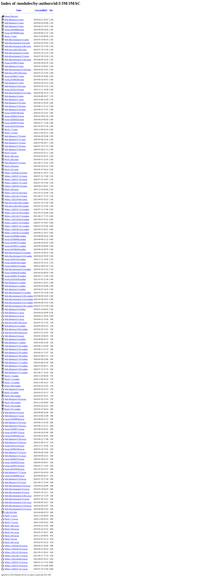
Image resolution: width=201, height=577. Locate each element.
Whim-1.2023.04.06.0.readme (16, 219)
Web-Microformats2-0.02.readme (18, 256)
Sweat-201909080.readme (15, 236)
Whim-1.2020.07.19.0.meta (15, 179)
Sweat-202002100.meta (14, 113)
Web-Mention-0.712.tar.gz (15, 472)
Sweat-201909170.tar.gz (14, 432)
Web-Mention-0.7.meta (14, 99)
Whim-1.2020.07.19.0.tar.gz (16, 566)
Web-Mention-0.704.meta (15, 149)
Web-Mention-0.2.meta (14, 20)
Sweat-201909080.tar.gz (14, 476)
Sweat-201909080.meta (14, 30)
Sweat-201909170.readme (15, 243)
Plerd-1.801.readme (12, 396)
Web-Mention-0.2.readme (15, 283)
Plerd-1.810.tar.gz (11, 529)
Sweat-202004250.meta (14, 119)
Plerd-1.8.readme (11, 392)
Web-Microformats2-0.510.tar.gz (18, 506)
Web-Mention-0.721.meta (15, 163)
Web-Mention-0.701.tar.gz (15, 422)
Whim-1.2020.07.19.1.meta (15, 183)
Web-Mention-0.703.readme (16, 353)
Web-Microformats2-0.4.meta (16, 53)
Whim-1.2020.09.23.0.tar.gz (16, 549)
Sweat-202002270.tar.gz (14, 459)
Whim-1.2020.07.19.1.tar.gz (16, 569)
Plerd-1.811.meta (11, 169)
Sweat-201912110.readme (15, 259)
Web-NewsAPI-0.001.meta (15, 50)
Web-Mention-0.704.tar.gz (15, 442)
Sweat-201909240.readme (15, 249)
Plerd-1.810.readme (12, 406)
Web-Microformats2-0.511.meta (17, 93)
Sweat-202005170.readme (15, 276)
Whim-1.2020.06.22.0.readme (16, 233)
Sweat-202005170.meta (14, 123)
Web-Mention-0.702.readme (16, 349)
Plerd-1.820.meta (11, 189)
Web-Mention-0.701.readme (16, 346)
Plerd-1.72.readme (12, 382)
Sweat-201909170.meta (14, 63)
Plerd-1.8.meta (10, 153)
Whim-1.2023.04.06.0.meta (15, 199)
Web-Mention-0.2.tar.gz (14, 316)
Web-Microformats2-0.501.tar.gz (18, 502)
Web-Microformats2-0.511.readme (18, 303)
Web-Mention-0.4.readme (15, 309)
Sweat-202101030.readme (15, 279)
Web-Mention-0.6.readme (15, 339)
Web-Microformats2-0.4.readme (17, 269)
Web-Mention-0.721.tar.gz (15, 482)
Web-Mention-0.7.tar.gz (14, 416)
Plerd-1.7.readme (11, 376)
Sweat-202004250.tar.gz (14, 462)
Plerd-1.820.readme (12, 402)
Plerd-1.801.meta (11, 156)
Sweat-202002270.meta (14, 116)
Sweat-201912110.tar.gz (14, 446)
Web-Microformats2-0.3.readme (17, 253)
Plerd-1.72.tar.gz (11, 522)
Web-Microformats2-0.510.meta (17, 70)
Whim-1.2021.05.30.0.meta (15, 193)
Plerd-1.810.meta (11, 166)
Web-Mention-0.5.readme (15, 326)
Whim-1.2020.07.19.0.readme (16, 223)
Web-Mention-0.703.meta (15, 109)
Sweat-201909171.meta (14, 76)
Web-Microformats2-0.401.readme (18, 306)
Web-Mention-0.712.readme (16, 366)
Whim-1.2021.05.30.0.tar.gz (16, 552)
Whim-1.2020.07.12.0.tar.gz (16, 562)
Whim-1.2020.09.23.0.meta (15, 186)
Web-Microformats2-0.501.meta (17, 60)
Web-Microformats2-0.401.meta (17, 46)
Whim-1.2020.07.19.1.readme (16, 226)
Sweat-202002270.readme (15, 266)
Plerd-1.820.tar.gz (11, 536)
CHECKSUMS (10, 512)
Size (51, 10)
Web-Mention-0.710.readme (16, 359)
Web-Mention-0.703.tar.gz (15, 439)
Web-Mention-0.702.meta (15, 106)
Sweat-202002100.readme (15, 263)
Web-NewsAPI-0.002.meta (15, 73)
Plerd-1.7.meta (10, 36)
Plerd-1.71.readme (12, 379)
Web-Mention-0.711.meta (15, 139)
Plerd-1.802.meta (11, 159)
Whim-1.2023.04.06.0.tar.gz (16, 559)
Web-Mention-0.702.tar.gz (15, 426)
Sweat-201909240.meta (14, 79)
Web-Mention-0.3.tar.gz (14, 319)
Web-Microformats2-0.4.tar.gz (16, 492)
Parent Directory (11, 16)
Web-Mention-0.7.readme (15, 343)
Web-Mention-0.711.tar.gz (15, 456)
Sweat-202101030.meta (14, 126)
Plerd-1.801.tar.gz (11, 542)
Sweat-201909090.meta (14, 33)
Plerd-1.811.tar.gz (11, 532)
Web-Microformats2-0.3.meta (16, 40)
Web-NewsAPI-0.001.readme (16, 203)
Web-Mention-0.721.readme (16, 372)
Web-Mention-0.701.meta (15, 103)
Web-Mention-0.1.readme (15, 286)
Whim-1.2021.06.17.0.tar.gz (16, 556)
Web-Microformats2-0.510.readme (18, 299)
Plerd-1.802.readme (12, 386)
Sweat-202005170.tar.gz (14, 466)
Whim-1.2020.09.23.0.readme (16, 229)
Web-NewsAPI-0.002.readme (16, 206)
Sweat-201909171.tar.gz (14, 429)
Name (18, 10)
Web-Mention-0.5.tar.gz (14, 389)
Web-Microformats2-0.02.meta (17, 43)
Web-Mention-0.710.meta (15, 136)
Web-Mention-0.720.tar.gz (15, 479)
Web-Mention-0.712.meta (15, 143)
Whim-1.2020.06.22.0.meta (15, 173)
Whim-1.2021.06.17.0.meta (15, 196)
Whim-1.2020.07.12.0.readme (16, 209)
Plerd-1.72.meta (11, 133)
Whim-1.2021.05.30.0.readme (16, 213)
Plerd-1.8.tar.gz (10, 539)
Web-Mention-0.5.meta (14, 83)
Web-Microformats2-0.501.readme (18, 296)
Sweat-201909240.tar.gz (14, 436)
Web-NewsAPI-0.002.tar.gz (15, 333)
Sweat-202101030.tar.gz (14, 469)
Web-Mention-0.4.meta (14, 66)
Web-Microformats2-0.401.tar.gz (18, 496)
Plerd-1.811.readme (12, 409)
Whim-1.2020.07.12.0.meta (15, 176)
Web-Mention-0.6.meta (14, 96)
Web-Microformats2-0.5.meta (16, 56)
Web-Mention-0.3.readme (15, 289)
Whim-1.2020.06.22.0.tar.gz (16, 546)
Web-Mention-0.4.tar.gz (14, 336)
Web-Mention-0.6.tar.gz (14, 412)
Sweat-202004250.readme (15, 273)
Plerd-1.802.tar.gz (11, 526)
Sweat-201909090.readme (15, 239)
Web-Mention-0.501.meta (15, 86)
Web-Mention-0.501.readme (16, 329)
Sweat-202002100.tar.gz (14, 449)
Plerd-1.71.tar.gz (11, 519)
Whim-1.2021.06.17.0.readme (16, 216)
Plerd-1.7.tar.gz (10, 516)
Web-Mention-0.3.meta (14, 26)
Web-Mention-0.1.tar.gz (14, 313)
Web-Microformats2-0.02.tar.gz (17, 486)
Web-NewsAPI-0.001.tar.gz (15, 323)
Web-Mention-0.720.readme (16, 369)
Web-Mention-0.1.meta (14, 23)
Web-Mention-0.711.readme (16, 362)
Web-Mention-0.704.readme (16, 356)
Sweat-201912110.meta (14, 89)
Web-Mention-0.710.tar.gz (15, 452)
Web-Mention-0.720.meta (15, 146)
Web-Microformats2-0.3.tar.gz (16, 489)
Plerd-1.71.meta (11, 129)
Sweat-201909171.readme (15, 246)
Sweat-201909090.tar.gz (14, 419)
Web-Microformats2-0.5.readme (17, 293)
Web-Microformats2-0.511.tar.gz (17, 509)
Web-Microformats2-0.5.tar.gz (16, 499)
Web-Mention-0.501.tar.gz (15, 399)
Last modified (41, 10)
